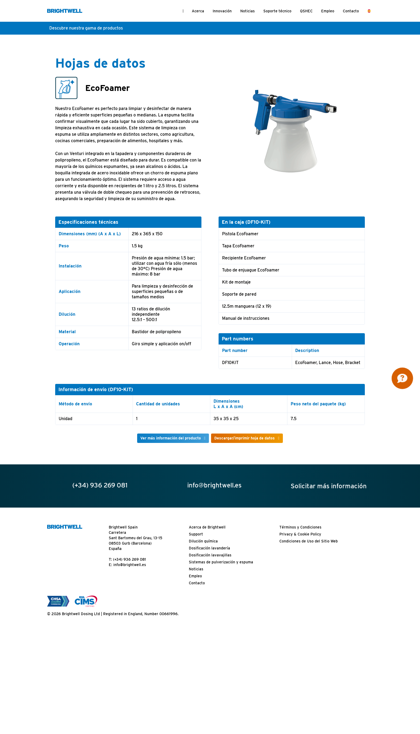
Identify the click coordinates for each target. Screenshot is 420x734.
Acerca (198, 11)
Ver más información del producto (170, 438)
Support (196, 534)
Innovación (222, 11)
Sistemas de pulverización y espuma (221, 562)
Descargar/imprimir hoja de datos (244, 438)
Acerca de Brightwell (207, 527)
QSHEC (306, 11)
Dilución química (203, 541)
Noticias (247, 11)
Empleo (327, 11)
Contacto (351, 11)
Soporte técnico (277, 11)
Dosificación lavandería (209, 548)
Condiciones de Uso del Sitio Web (308, 541)
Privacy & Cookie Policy (300, 534)
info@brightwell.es (129, 565)
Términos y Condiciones (300, 527)
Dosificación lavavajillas (210, 555)
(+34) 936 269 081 (129, 559)
